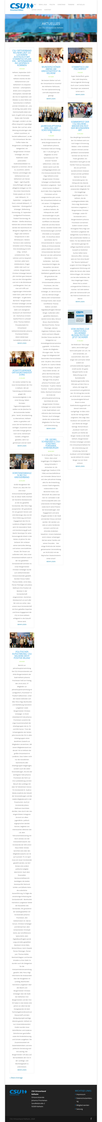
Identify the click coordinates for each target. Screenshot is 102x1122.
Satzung (79, 1109)
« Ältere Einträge (16, 1078)
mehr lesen (21, 343)
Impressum (80, 1094)
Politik (52, 4)
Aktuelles (81, 4)
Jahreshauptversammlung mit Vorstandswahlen (51, 129)
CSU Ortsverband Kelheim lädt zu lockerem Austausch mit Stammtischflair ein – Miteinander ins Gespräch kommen (22, 58)
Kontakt (47, 10)
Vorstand (61, 4)
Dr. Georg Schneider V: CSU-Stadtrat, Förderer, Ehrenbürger (51, 443)
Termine (71, 4)
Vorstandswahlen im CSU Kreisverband (22, 475)
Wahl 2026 (43, 4)
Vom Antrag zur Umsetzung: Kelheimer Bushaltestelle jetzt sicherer (80, 333)
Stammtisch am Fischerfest (80, 68)
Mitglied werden (82, 1105)
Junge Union (37, 10)
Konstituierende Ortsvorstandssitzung (22, 372)
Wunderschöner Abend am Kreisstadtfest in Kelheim (51, 70)
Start (34, 4)
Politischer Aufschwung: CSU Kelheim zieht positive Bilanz (22, 654)
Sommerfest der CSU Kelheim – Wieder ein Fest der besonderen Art (80, 126)
